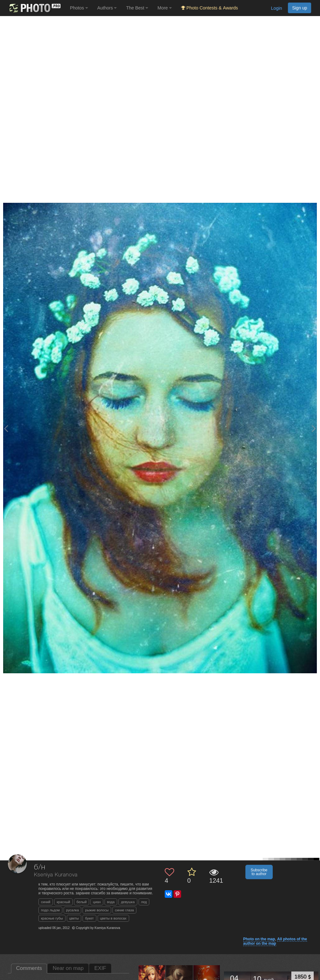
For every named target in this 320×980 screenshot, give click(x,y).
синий (45, 902)
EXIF (100, 968)
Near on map (68, 968)
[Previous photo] (6, 428)
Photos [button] (79, 8)
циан (97, 902)
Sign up (299, 8)
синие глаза (124, 910)
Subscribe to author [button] (259, 872)
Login (276, 8)
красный (63, 902)
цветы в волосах (113, 918)
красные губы (52, 918)
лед (144, 902)
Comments (29, 968)
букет (89, 918)
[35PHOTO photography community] (34, 8)
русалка (72, 910)
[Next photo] (313, 428)
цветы (74, 918)
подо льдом (50, 910)
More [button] (164, 8)
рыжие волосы (96, 910)
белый (82, 902)
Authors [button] (107, 8)
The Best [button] (137, 8)
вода (111, 902)
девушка (128, 902)
